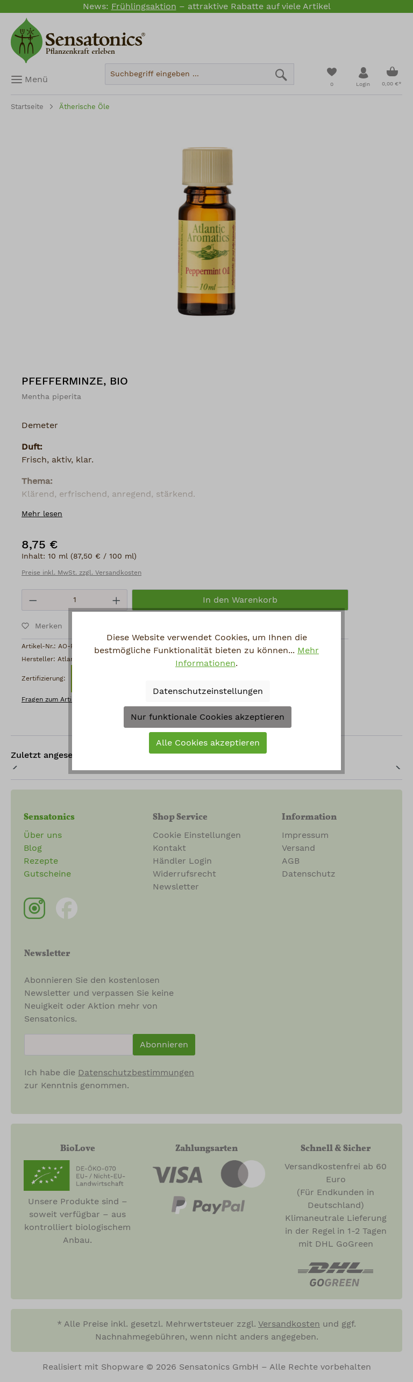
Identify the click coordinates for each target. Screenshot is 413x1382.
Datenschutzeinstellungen (208, 691)
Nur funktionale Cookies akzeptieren (207, 717)
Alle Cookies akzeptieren (208, 742)
